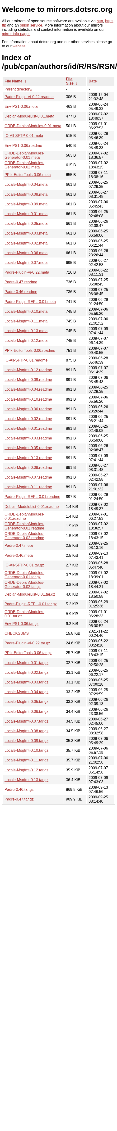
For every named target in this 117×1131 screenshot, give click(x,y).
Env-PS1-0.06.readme (23, 146)
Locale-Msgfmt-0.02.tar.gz (26, 672)
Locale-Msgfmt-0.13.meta (26, 331)
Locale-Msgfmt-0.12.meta (26, 341)
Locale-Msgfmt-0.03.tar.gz (26, 682)
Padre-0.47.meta (19, 545)
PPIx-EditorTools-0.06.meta (28, 175)
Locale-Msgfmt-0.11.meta (26, 321)
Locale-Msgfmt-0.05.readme (28, 448)
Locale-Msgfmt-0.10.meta (26, 311)
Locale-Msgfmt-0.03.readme (28, 438)
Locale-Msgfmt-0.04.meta (26, 184)
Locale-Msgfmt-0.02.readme (28, 419)
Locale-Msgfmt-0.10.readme (28, 399)
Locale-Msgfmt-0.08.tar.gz (26, 731)
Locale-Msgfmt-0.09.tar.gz (26, 741)
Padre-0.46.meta (19, 555)
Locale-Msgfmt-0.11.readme (28, 487)
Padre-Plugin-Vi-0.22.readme (29, 97)
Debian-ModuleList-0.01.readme (32, 507)
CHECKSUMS (17, 633)
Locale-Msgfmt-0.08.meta (26, 194)
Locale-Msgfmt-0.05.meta (26, 224)
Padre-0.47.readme (21, 282)
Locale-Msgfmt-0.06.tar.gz (26, 712)
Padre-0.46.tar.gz (19, 789)
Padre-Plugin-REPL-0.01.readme (32, 497)
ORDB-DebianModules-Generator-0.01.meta (24, 155)
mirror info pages (16, 34)
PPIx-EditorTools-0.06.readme (30, 350)
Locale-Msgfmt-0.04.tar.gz (26, 692)
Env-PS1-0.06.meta (21, 106)
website (19, 46)
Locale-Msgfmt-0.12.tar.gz (26, 770)
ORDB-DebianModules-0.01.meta (33, 126)
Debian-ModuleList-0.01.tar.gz (30, 594)
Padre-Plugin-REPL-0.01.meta (30, 302)
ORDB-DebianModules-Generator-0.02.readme (24, 536)
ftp (4, 25)
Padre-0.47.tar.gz (19, 799)
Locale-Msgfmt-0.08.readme (28, 468)
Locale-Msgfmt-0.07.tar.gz (26, 721)
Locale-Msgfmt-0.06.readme (28, 409)
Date (93, 81)
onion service (31, 25)
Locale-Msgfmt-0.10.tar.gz (26, 750)
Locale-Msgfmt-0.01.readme (28, 428)
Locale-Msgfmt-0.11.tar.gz (26, 760)
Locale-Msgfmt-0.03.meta (26, 233)
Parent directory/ (18, 89)
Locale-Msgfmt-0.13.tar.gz (26, 780)
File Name (14, 81)
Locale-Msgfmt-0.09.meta (26, 204)
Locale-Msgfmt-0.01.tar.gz (26, 663)
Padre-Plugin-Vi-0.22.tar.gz (27, 643)
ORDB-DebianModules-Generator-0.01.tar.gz (24, 575)
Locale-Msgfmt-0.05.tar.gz (26, 702)
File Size (70, 81)
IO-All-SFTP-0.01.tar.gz (24, 565)
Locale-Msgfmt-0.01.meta (26, 214)
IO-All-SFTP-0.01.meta (24, 136)
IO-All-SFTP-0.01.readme (26, 360)
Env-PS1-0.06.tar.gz (21, 624)
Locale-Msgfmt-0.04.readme (28, 389)
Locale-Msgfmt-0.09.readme (28, 380)
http (100, 21)
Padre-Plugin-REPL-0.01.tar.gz (31, 604)
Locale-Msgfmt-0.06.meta (26, 253)
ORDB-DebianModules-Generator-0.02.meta (24, 165)
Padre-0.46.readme (21, 292)
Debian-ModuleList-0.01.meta (29, 116)
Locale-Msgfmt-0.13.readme (28, 458)
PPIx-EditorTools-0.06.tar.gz (28, 653)
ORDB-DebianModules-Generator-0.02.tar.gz (24, 584)
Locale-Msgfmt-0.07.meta (26, 263)
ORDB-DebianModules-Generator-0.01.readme (24, 526)
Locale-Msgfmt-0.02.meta (26, 243)
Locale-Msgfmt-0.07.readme (28, 477)
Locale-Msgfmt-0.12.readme (28, 370)
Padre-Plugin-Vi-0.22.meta (27, 272)
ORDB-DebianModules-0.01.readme (24, 516)
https (109, 21)
